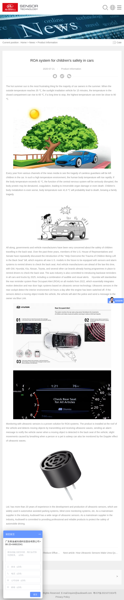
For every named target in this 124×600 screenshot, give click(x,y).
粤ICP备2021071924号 (104, 593)
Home (24, 42)
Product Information (48, 42)
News (32, 42)
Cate (119, 42)
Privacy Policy (63, 596)
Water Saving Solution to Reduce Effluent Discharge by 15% (48, 553)
